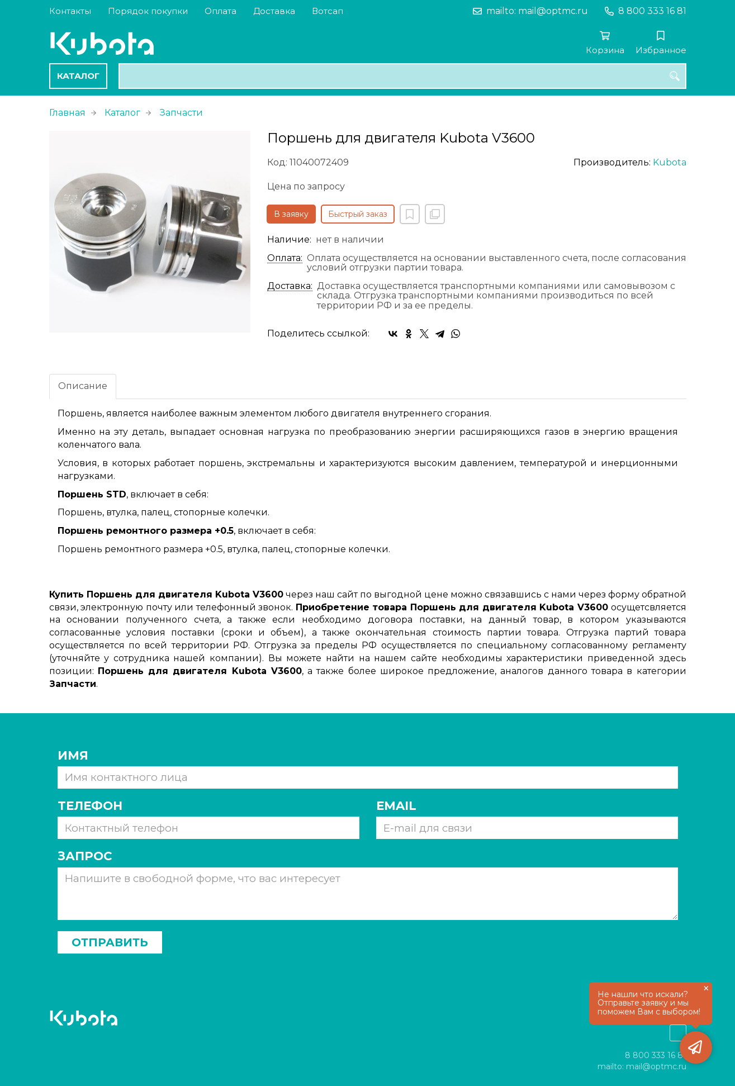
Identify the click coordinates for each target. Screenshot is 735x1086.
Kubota (669, 162)
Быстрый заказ (357, 214)
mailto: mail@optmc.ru (537, 11)
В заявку (291, 214)
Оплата (220, 11)
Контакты (70, 11)
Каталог (78, 75)
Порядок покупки (148, 11)
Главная (67, 112)
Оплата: (284, 258)
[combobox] (402, 76)
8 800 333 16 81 (652, 11)
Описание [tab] (82, 386)
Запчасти (181, 112)
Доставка (274, 11)
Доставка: (289, 286)
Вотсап (327, 11)
